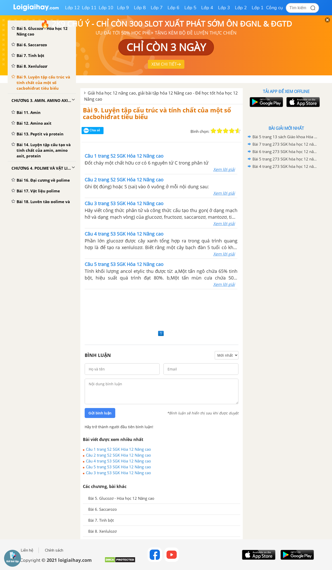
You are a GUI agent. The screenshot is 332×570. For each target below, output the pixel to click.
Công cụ (274, 8)
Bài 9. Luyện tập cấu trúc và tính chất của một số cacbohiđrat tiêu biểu (157, 113)
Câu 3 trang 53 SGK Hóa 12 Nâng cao (118, 472)
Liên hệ (27, 550)
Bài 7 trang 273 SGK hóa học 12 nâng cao (285, 144)
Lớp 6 (174, 8)
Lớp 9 (123, 8)
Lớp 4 (207, 8)
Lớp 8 (140, 8)
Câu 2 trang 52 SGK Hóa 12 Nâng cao (118, 455)
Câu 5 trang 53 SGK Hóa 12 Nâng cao (118, 466)
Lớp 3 (224, 8)
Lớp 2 (241, 8)
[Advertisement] (161, 308)
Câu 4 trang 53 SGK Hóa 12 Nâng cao (118, 460)
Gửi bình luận (99, 413)
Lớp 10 (106, 8)
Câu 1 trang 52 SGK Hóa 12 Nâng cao (118, 449)
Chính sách (54, 550)
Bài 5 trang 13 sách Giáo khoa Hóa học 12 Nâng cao (285, 136)
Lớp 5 (190, 8)
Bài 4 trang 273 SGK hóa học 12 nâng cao (285, 166)
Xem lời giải (224, 169)
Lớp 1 (258, 8)
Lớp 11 (89, 8)
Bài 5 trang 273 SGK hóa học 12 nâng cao (285, 158)
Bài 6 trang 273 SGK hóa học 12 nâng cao (285, 151)
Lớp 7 (157, 8)
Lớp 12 (72, 8)
